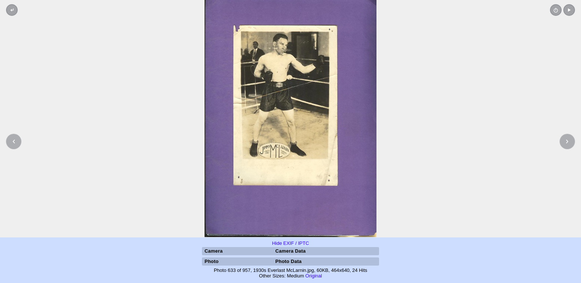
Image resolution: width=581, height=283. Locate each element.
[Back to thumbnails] (12, 10)
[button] (569, 10)
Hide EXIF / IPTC (290, 243)
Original (313, 276)
